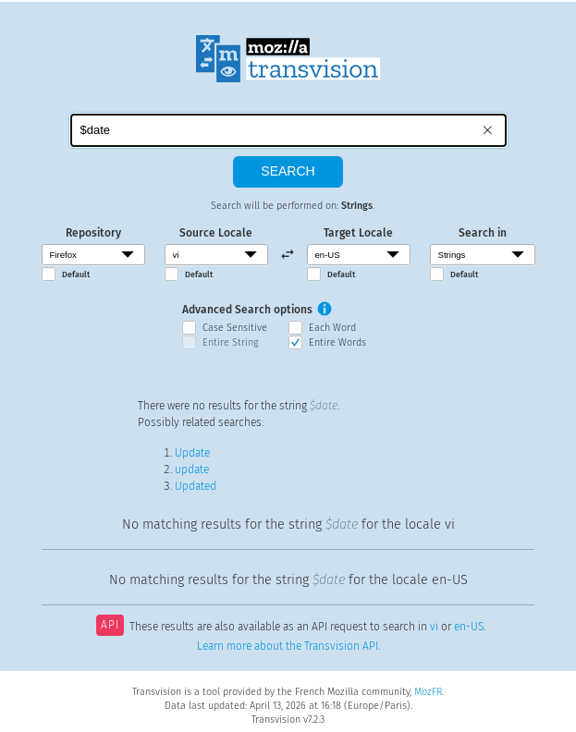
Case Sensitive (234, 328)
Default (76, 274)
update (192, 469)
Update (192, 452)
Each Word (332, 328)
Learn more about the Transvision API (287, 646)
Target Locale (358, 232)
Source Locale (215, 232)
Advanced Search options (247, 309)
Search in (483, 232)
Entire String (230, 342)
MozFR (428, 692)
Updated (195, 486)
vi (434, 626)
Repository (93, 232)
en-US (469, 626)
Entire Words (337, 342)
